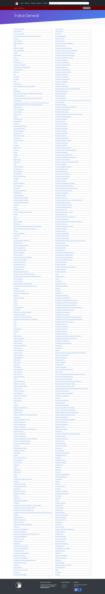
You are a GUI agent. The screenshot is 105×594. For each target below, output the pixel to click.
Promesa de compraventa (61, 438)
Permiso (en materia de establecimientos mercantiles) (27, 226)
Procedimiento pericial (61, 331)
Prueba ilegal (58, 522)
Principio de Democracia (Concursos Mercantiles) (67, 88)
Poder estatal (17, 360)
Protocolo (57, 484)
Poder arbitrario (18, 336)
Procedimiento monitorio (61, 326)
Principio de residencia (61, 228)
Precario (16, 455)
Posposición (17, 417)
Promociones (58, 448)
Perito (15, 216)
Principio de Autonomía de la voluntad (65, 53)
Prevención (16, 572)
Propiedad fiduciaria (60, 460)
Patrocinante (17, 138)
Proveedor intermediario (61, 491)
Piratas (15, 302)
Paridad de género (18, 69)
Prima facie (58, 34)
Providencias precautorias (62, 493)
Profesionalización (60, 403)
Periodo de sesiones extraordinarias (23, 212)
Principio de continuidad (61, 74)
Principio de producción (61, 197)
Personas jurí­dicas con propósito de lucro (24, 274)
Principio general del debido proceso (64, 252)
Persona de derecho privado (21, 245)
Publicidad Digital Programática (63, 565)
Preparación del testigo (20, 484)
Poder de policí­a (18, 348)
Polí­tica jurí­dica (18, 398)
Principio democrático (60, 248)
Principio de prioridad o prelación (63, 190)
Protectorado (58, 479)
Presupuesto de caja (19, 550)
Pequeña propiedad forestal (21, 200)
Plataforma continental (20, 314)
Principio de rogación (60, 231)
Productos (58, 398)
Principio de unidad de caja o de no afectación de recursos (70, 240)
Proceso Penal (58, 372)
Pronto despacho (59, 450)
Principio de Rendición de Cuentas (64, 226)
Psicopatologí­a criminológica (62, 548)
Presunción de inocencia (20, 531)
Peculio (15, 152)
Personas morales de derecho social (23, 283)
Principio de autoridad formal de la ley (65, 55)
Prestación (16, 503)
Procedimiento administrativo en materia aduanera (68, 307)
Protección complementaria (62, 474)
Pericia (15, 207)
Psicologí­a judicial (59, 546)
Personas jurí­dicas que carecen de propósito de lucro (27, 276)
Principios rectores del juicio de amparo (65, 267)
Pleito (15, 324)
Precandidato (17, 453)
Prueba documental (60, 519)
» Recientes (64, 586)
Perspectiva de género (19, 290)
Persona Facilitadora (19, 252)
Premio (15, 474)
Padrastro (16, 38)
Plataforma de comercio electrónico (23, 317)
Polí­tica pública (17, 400)
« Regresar (86, 8)
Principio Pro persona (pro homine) (64, 257)
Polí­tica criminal (18, 388)
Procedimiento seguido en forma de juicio (66, 338)
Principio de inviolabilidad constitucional (65, 157)
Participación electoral (19, 96)
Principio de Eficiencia (60, 98)
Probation (57, 288)
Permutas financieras (19, 233)
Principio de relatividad (61, 224)
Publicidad (58, 560)
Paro (15, 74)
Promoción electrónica (61, 446)
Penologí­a (16, 178)
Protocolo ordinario (60, 486)
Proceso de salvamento (61, 357)
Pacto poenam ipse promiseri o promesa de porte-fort (27, 36)
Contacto (45, 3)
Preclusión (16, 465)
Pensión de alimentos (19, 183)
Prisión (57, 274)
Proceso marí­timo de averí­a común (64, 369)
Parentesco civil (18, 62)
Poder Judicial (17, 362)
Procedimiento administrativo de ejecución (66, 302)
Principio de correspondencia (62, 79)
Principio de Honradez (60, 131)
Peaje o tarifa (17, 147)
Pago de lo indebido (19, 48)
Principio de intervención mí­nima (63, 154)
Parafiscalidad (17, 55)
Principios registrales (60, 269)
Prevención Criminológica (20, 574)
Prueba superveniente (61, 539)
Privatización (58, 281)
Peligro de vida (17, 159)
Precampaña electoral (19, 450)
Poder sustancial (18, 372)
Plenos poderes (17, 329)
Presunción (16, 527)
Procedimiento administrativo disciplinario (66, 305)
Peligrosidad (17, 162)
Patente (16, 116)
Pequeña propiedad (19, 195)
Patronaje (16, 145)
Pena (15, 164)
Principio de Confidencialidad (62, 65)
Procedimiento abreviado (61, 295)
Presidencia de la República (21, 500)
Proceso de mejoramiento (61, 355)
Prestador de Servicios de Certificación (24, 510)
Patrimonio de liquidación (20, 126)
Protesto (57, 481)
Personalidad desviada (19, 264)
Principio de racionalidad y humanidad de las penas (68, 221)
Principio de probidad (60, 195)
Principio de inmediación (61, 143)
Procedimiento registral (61, 333)
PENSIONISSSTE (18, 193)
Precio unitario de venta (20, 457)
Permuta (16, 231)
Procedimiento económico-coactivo (64, 321)
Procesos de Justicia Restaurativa (64, 376)
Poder (15, 333)
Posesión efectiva (18, 410)
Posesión (16, 405)
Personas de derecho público (21, 271)
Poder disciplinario (18, 357)
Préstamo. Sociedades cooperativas (23, 524)
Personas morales (18, 281)
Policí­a (15, 379)
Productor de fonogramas (62, 391)
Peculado (16, 150)
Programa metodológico (61, 417)
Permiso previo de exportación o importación (25, 228)
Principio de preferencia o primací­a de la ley (66, 188)
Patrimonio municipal (19, 135)
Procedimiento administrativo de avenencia (66, 300)
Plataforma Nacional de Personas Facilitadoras (26, 319)
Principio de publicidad (61, 214)
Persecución (17, 236)
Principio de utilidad (60, 243)
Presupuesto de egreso (19, 555)
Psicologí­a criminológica (61, 543)
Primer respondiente (60, 36)
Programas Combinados (61, 422)
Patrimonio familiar (18, 131)
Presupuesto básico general (21, 548)
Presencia (16, 496)
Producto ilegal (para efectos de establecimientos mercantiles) (71, 388)
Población (16, 331)
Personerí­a (16, 288)
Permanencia (17, 224)
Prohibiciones (58, 431)
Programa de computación (62, 405)
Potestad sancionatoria (20, 426)
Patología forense (18, 119)
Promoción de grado (60, 443)
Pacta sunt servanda (19, 29)
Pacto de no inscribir (19, 34)
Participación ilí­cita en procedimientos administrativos (28, 98)
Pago (15, 45)
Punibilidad (58, 572)
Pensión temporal (18, 185)
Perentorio (16, 205)
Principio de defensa (60, 84)
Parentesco (16, 60)
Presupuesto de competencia (21, 553)
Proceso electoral (59, 360)
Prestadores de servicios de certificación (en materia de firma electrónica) (32, 512)
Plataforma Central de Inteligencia (22, 312)
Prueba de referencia (60, 517)
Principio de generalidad (61, 123)
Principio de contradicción (62, 76)
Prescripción (17, 488)
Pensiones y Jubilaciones (20, 190)
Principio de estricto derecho (62, 109)
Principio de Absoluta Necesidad (63, 48)
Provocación (58, 496)
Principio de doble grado (61, 91)
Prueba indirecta (59, 527)
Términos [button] (27, 3)
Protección (58, 472)
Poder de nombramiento (20, 345)
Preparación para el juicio (20, 486)
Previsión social (59, 31)
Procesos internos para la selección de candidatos (68, 381)
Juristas (33, 3)
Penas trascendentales (19, 176)
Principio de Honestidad (61, 128)
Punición (57, 574)
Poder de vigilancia (18, 355)
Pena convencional (18, 166)
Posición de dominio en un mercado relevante (25, 414)
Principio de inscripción (61, 145)
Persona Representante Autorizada (23, 257)
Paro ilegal (16, 76)
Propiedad (57, 457)
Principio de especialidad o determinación (66, 107)
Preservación (17, 498)
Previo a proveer (59, 29)
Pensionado (17, 188)
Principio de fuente (60, 121)
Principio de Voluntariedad (62, 245)
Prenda (15, 477)
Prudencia (57, 498)
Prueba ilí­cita (58, 524)
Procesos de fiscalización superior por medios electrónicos (70, 374)
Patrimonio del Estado (19, 128)
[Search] (69, 3)
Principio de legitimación (61, 169)
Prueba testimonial (60, 541)
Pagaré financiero (18, 43)
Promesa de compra (60, 436)
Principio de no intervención (62, 176)
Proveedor (57, 488)
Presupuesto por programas (21, 558)
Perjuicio (16, 219)
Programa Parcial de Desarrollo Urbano (65, 419)
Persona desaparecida (19, 248)
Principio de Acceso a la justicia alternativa (66, 50)
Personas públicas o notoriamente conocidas (25, 286)
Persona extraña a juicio (20, 250)
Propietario (58, 467)
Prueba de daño (59, 510)
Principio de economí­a (60, 93)
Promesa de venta (60, 441)
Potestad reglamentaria (20, 424)
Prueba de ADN (59, 505)
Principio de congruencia (61, 67)
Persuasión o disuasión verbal (21, 293)
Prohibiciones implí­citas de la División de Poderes (67, 434)
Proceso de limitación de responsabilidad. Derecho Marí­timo (70, 352)
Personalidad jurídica (19, 267)
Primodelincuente (59, 41)
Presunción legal (18, 541)
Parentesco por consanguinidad (22, 67)
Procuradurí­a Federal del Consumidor (64, 386)
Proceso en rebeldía (60, 362)
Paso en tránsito (18, 112)
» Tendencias (64, 584)
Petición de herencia (19, 298)
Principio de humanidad (61, 133)
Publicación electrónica (61, 555)
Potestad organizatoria (19, 422)
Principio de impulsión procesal (63, 140)
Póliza (15, 403)
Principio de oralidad (60, 181)
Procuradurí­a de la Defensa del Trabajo (65, 383)
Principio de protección (61, 209)
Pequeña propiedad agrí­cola (21, 197)
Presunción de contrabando (21, 529)
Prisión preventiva (60, 276)
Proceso (57, 350)
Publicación (58, 553)
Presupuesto (17, 543)
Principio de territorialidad (62, 236)
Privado (57, 279)
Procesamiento (59, 348)
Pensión (16, 181)
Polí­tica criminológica (19, 391)
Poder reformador (18, 369)
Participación (17, 91)
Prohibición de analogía (61, 429)
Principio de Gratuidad (61, 126)
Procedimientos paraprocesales (63, 343)
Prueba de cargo (59, 508)
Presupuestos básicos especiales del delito (24, 560)
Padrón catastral (18, 41)
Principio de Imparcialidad (61, 138)
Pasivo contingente (19, 109)
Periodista (16, 209)
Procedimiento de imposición (62, 312)
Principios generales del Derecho (63, 259)
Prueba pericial (59, 534)
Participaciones (18, 100)
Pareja (15, 57)
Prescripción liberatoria (19, 493)
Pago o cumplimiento (19, 50)
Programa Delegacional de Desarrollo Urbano (66, 412)
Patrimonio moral (18, 133)
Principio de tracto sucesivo (62, 238)
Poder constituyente (19, 338)
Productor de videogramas (62, 395)
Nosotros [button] (38, 3)
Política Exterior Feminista (20, 395)
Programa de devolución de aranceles (65, 407)
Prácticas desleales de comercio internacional (25, 438)
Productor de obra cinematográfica (64, 393)
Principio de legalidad (60, 164)
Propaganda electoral (60, 455)
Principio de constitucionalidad (63, 72)
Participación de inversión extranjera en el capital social (28, 93)
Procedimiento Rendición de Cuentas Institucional (68, 336)
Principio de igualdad (60, 135)
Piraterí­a (16, 305)
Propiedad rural (59, 465)
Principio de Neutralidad (61, 171)
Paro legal (16, 79)
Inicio (22, 3)
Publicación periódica (60, 558)
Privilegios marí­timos (60, 283)
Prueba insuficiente (60, 531)
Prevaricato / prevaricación (21, 570)
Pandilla (16, 53)
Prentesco (16, 481)
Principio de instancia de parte (63, 147)
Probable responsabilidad (61, 286)
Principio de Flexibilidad (61, 119)
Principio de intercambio (61, 152)
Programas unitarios (60, 426)
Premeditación (17, 472)
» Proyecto (63, 587)
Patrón (15, 143)
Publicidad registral (60, 567)
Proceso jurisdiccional (60, 367)
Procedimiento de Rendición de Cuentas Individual (68, 317)
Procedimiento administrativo (63, 298)
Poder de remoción (18, 350)
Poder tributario (18, 374)
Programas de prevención (61, 424)
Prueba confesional (60, 503)
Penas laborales (18, 174)
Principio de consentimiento (62, 69)
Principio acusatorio (60, 45)
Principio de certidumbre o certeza (64, 57)
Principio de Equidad (60, 104)
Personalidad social (18, 269)
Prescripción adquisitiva (20, 491)
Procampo (57, 290)
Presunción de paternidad (20, 536)
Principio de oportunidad (61, 178)
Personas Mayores (18, 279)
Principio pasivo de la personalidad (64, 255)
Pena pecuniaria (18, 169)
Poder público (17, 367)
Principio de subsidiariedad (62, 233)
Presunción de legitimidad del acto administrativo (26, 534)
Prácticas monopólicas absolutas (22, 441)
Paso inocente (17, 114)
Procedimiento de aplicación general (64, 310)
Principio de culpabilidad (61, 81)
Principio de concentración (62, 62)
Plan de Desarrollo (18, 307)
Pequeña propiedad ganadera (21, 202)
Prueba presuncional (60, 536)
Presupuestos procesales (20, 562)
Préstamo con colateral (19, 519)
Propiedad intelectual (60, 462)
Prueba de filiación (60, 512)
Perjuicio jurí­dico (18, 221)
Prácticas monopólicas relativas (22, 443)
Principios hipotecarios (61, 262)
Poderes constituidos (19, 376)
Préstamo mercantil (19, 522)
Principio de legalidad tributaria (63, 166)
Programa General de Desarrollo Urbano (65, 414)
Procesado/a (58, 345)
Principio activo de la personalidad (64, 43)
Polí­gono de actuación (19, 383)
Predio (15, 467)
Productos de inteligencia (61, 400)
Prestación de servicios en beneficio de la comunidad (27, 505)
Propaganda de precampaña (62, 453)
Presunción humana (19, 539)
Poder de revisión (18, 352)
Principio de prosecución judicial (63, 205)
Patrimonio (16, 123)
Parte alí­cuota (17, 84)
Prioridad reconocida (60, 271)
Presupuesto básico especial (21, 546)
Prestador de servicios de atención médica (24, 508)
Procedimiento (59, 293)
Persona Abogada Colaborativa (21, 240)
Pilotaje (15, 300)
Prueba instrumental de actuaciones (64, 529)
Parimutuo (16, 72)
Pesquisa (16, 295)
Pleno (15, 326)
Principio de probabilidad (61, 193)
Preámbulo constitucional (20, 448)
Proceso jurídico (59, 364)
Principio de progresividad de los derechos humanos (68, 200)
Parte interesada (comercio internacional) (24, 86)
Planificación (17, 310)
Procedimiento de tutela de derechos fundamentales (69, 319)
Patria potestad (18, 121)
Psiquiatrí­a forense (60, 550)
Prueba (57, 500)
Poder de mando (18, 343)
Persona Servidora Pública (20, 259)
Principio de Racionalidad (61, 219)
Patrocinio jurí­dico (18, 140)
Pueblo (57, 570)
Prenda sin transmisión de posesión (23, 479)
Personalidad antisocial (20, 262)
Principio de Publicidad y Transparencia (65, 216)
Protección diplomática (61, 477)
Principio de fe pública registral (63, 116)
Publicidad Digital (59, 562)
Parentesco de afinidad (19, 65)
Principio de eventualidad (61, 112)
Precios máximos (18, 460)
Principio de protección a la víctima (64, 212)
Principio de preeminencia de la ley (64, 185)
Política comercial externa (20, 386)
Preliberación (17, 469)
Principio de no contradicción (62, 174)
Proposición (58, 469)
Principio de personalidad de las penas (65, 183)
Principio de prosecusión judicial (63, 207)
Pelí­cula (16, 157)
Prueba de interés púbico (61, 515)
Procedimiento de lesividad (62, 314)
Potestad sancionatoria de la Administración (25, 429)
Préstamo (16, 515)
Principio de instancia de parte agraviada (65, 150)
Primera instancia (59, 38)
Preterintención (18, 567)
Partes (15, 88)
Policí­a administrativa (19, 381)
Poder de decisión (18, 341)
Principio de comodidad (61, 60)
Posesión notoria (18, 412)
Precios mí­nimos (18, 462)
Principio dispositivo (60, 250)
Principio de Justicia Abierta (62, 159)
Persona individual (18, 255)
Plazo (15, 321)
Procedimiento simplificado (62, 341)
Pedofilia (16, 154)
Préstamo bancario (18, 517)
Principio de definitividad (61, 86)
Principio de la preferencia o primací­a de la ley (67, 162)
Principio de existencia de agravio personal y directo (68, 114)
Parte (15, 81)
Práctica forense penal (19, 434)
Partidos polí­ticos (18, 107)
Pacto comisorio (18, 31)
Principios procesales (60, 264)
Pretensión (16, 565)
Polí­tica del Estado (18, 393)
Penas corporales (18, 171)
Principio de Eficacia (60, 96)
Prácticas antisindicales (20, 436)
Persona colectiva (18, 243)
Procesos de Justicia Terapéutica (63, 379)
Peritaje (16, 214)
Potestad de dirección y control (22, 419)
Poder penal (17, 364)
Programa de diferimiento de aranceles (65, 410)
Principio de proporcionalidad (62, 202)
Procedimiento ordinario (61, 329)
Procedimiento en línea (61, 324)
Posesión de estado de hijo (20, 407)
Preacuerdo (17, 446)
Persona (16, 238)
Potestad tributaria (18, 431)
